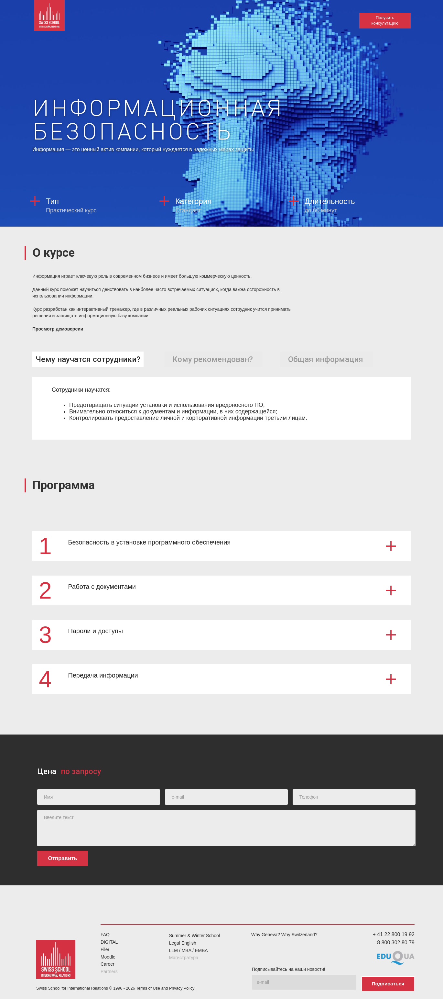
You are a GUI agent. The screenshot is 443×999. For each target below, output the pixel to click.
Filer (105, 949)
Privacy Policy (181, 986)
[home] (51, 19)
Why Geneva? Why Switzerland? (284, 934)
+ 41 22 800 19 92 (394, 934)
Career (107, 963)
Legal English (182, 942)
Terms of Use (148, 986)
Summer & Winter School (194, 935)
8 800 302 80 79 (396, 942)
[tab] (88, 359)
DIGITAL (109, 941)
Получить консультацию (384, 20)
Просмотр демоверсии (57, 328)
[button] (221, 546)
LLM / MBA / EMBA (188, 950)
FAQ (105, 934)
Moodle (108, 956)
